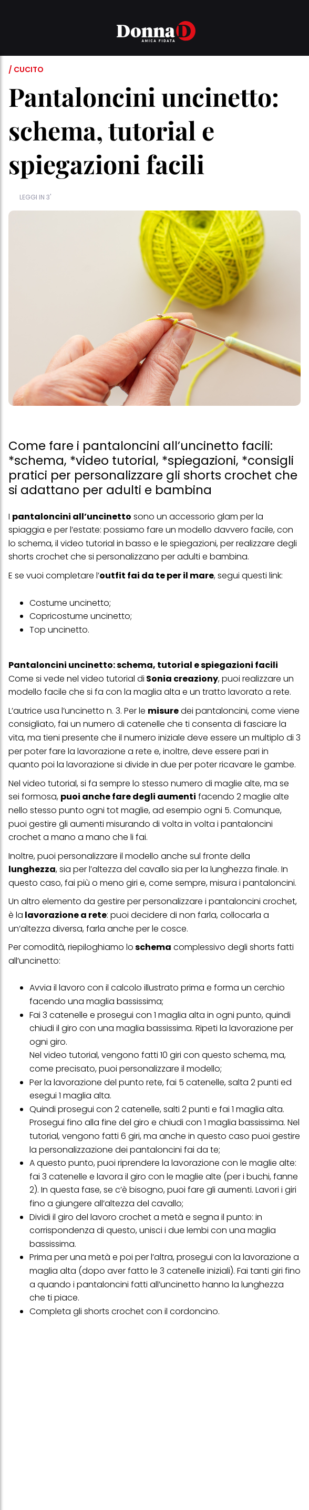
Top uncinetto (58, 630)
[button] (15, 33)
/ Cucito (26, 69)
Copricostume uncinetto (79, 616)
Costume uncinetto (69, 603)
